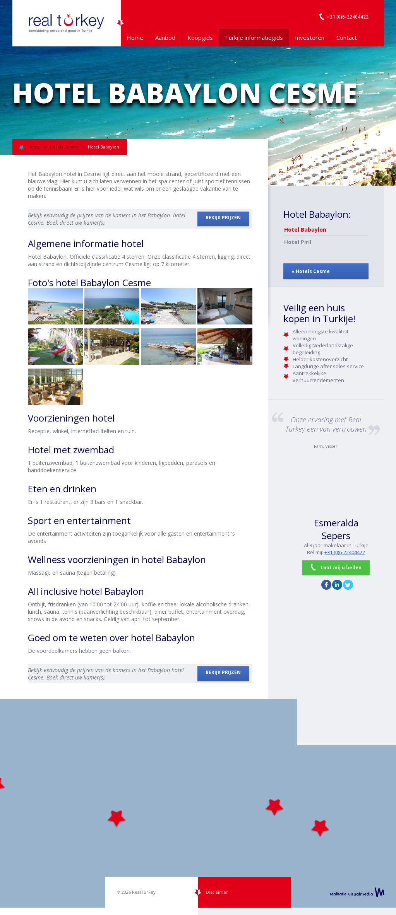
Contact (346, 37)
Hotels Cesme (64, 147)
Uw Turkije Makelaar (66, 23)
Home (135, 37)
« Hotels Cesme (310, 271)
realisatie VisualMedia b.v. (357, 892)
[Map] (198, 803)
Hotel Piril (297, 242)
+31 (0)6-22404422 (344, 552)
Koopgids (200, 37)
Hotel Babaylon (305, 229)
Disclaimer (217, 892)
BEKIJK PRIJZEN (223, 217)
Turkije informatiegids (254, 37)
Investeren (309, 37)
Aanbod (165, 37)
